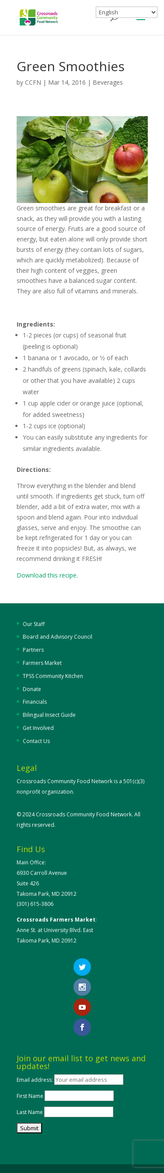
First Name (30, 1096)
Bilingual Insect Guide (49, 715)
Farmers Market (42, 663)
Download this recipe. (47, 575)
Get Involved (38, 728)
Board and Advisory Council (57, 636)
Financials (35, 701)
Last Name (30, 1112)
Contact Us (36, 741)
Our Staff (34, 624)
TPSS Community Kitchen (53, 676)
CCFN (33, 82)
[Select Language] (126, 12)
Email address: (35, 1080)
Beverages (108, 82)
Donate (32, 689)
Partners (33, 650)
